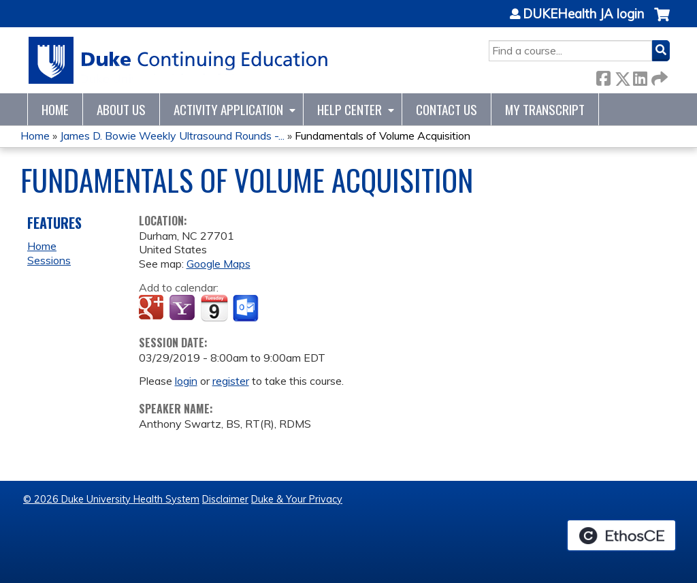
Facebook (603, 76)
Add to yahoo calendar (183, 308)
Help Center (349, 109)
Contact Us (446, 109)
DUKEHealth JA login (583, 14)
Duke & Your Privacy (296, 499)
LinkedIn (640, 76)
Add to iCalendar (214, 307)
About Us (121, 109)
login (186, 381)
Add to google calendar (153, 308)
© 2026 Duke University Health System (111, 499)
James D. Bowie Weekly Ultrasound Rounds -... (172, 135)
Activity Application (228, 109)
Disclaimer (225, 499)
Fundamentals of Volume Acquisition (382, 135)
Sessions (49, 260)
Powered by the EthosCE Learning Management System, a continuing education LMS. (621, 535)
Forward (658, 76)
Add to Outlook (247, 308)
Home (55, 109)
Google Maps (218, 263)
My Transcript (545, 109)
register (230, 381)
